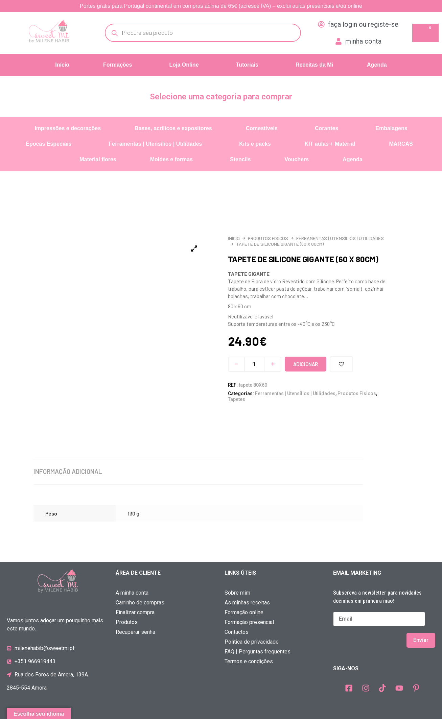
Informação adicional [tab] (66, 471)
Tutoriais (247, 65)
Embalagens (391, 128)
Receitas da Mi (314, 65)
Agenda (377, 65)
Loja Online (184, 65)
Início (62, 65)
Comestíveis (262, 128)
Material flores (97, 159)
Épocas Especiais (48, 144)
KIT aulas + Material (330, 144)
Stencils (240, 159)
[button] (119, 65)
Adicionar (305, 364)
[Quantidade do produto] (254, 364)
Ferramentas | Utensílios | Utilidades (155, 144)
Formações (117, 65)
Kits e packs (255, 144)
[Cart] (425, 33)
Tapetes (236, 399)
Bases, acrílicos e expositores (173, 128)
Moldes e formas (171, 159)
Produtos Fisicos (268, 238)
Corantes (326, 128)
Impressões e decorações (67, 128)
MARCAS (401, 144)
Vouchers (296, 159)
